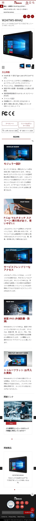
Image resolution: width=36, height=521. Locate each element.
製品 (5, 6)
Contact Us (4, 512)
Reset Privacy (21, 512)
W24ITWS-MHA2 (9, 12)
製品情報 (16, 137)
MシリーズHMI (22, 9)
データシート (10, 123)
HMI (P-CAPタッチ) (9, 9)
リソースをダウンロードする (26, 124)
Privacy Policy (12, 512)
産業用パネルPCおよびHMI (16, 6)
